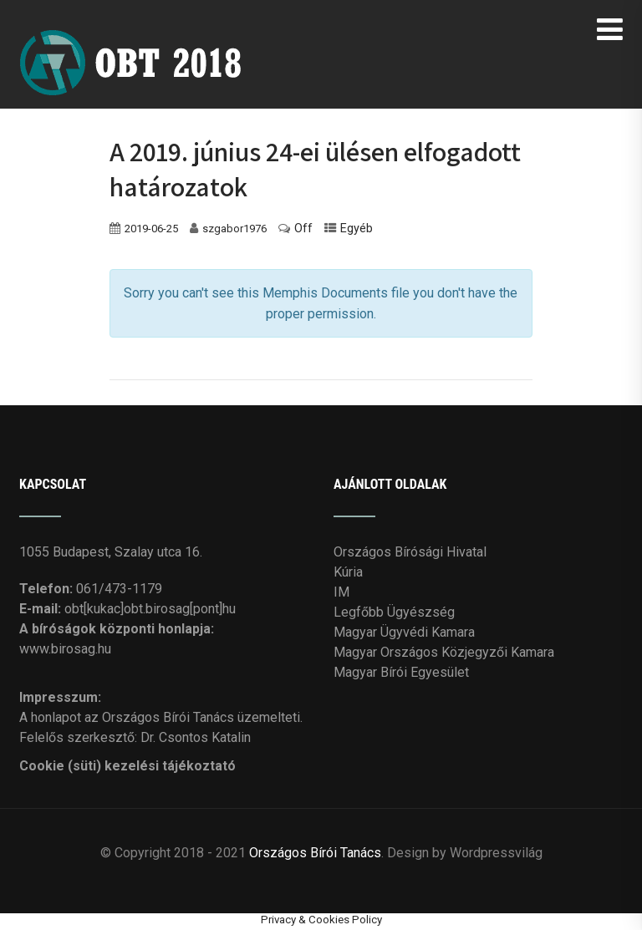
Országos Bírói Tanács (315, 853)
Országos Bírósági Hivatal (410, 552)
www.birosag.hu (65, 649)
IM (341, 592)
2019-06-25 (151, 228)
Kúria (348, 572)
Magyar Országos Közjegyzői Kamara (444, 652)
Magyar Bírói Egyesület (401, 672)
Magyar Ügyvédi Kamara (404, 632)
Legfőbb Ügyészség (394, 612)
